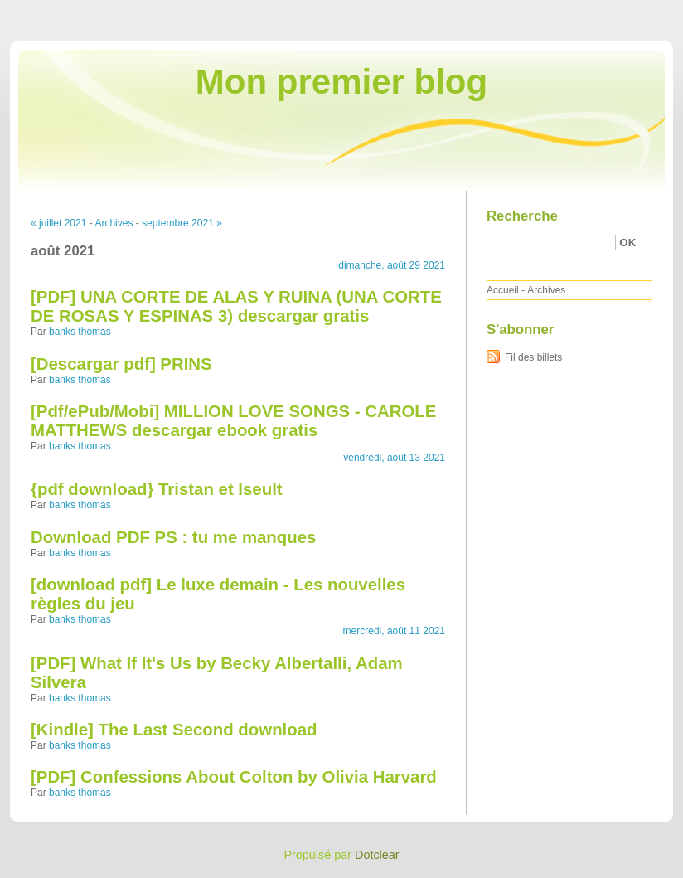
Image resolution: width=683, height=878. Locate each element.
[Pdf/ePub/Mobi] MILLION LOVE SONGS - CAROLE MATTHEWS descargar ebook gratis (233, 420)
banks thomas (80, 331)
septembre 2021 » (182, 223)
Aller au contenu (479, 11)
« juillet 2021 (58, 223)
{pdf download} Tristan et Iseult (157, 489)
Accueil (503, 290)
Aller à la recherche (634, 11)
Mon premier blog (341, 81)
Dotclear (377, 854)
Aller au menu (553, 11)
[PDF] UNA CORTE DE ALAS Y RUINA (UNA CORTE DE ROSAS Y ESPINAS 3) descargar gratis (236, 306)
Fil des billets (533, 357)
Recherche (522, 216)
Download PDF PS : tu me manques (173, 537)
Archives (113, 223)
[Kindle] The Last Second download (174, 729)
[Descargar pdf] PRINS (121, 364)
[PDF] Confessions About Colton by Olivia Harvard (234, 777)
